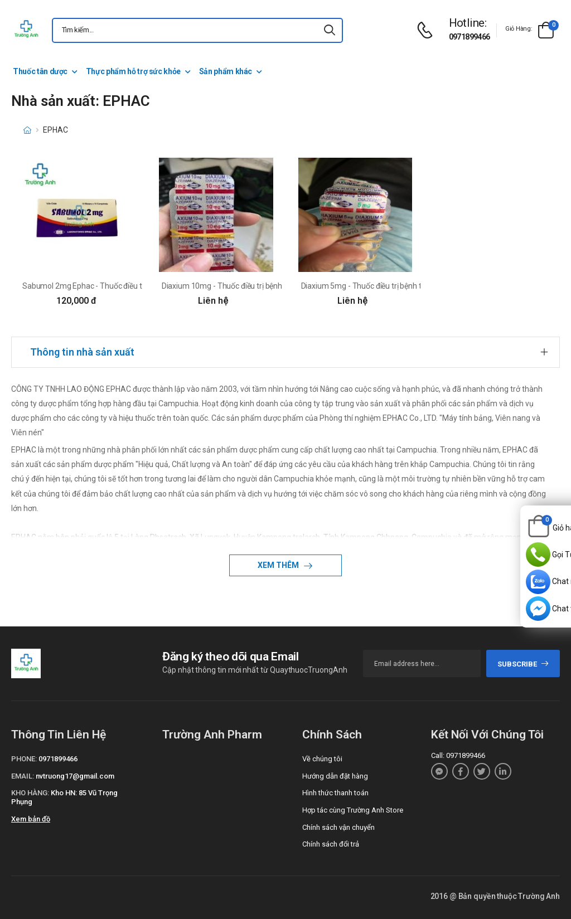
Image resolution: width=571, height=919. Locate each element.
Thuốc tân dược (40, 71)
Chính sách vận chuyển (338, 827)
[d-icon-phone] (428, 30)
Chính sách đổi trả (330, 844)
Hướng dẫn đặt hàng (335, 776)
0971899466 (469, 37)
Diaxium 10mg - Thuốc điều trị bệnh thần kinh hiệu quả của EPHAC (274, 285)
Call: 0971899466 (458, 755)
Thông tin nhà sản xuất (82, 352)
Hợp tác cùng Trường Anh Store (352, 810)
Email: (22, 776)
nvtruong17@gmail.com (75, 776)
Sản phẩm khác (225, 71)
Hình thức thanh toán (335, 793)
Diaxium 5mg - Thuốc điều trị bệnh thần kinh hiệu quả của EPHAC (411, 285)
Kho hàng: (30, 793)
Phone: (24, 759)
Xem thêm (279, 565)
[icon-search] (329, 30)
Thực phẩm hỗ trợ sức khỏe (133, 71)
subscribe (523, 664)
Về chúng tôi (322, 759)
